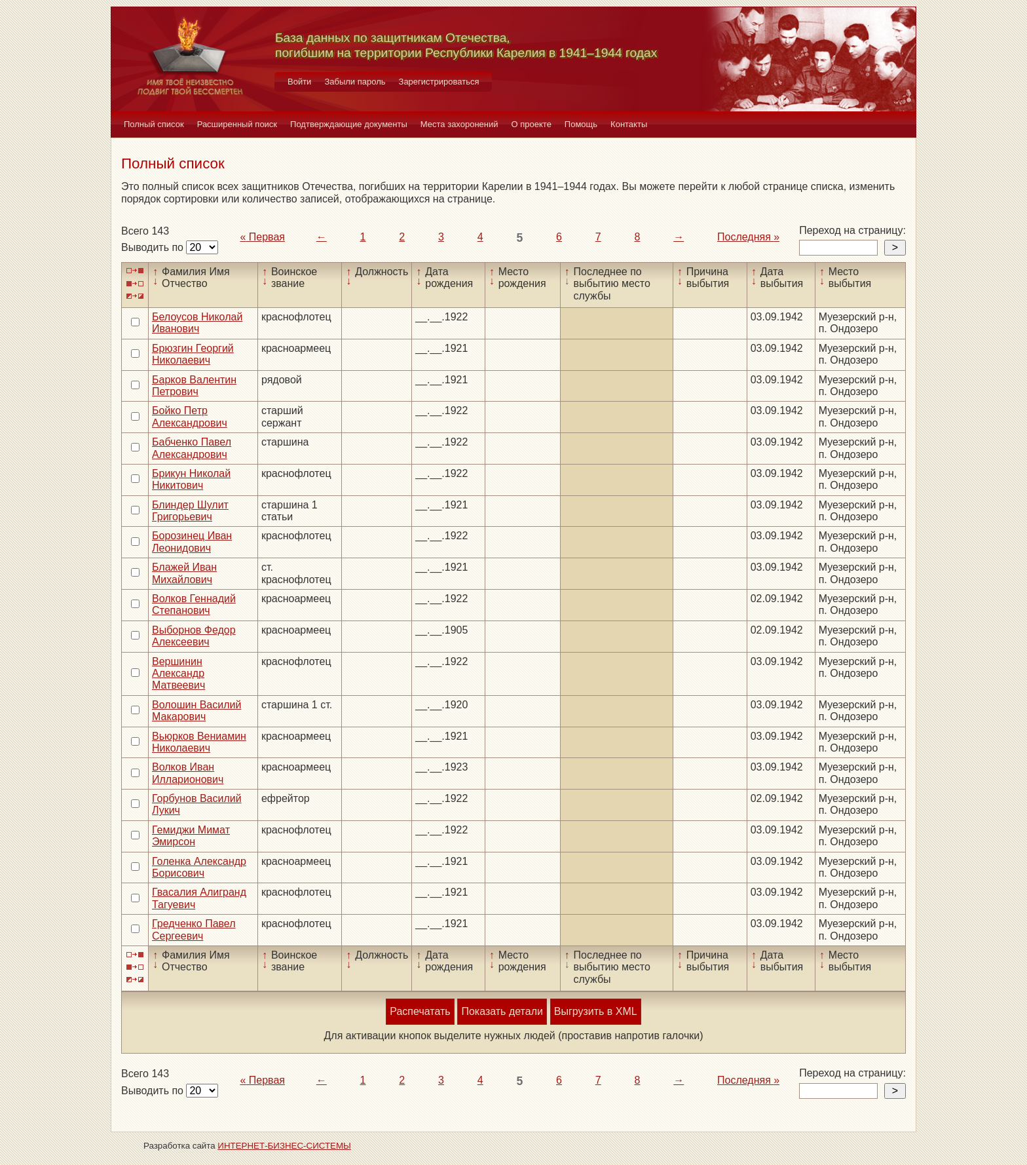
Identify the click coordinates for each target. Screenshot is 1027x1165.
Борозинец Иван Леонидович (192, 541)
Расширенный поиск (237, 124)
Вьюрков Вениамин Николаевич (199, 742)
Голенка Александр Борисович (199, 867)
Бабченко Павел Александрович (191, 447)
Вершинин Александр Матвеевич (178, 673)
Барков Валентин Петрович (194, 385)
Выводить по (153, 247)
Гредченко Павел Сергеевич (194, 929)
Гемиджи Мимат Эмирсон (191, 835)
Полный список (154, 124)
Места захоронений (459, 124)
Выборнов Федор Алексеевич (194, 635)
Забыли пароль (354, 81)
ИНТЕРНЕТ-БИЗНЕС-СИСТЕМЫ (284, 1146)
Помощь (581, 124)
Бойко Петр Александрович (189, 416)
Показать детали (501, 1011)
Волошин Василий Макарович (196, 710)
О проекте (531, 124)
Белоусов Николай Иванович (197, 322)
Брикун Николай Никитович (191, 479)
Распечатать (420, 1011)
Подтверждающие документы (348, 124)
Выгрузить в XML (595, 1011)
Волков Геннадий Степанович (194, 604)
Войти (299, 81)
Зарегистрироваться (439, 81)
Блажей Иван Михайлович (184, 573)
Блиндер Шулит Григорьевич (190, 510)
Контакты (628, 124)
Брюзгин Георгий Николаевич (193, 354)
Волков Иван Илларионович (187, 772)
